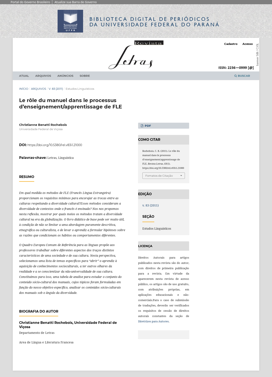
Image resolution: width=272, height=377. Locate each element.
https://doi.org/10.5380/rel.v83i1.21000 (54, 145)
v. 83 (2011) (56, 88)
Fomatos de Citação (159, 175)
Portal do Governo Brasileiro (30, 2)
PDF (147, 125)
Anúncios (65, 75)
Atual (24, 75)
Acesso (247, 44)
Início (23, 88)
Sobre (85, 75)
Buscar (242, 75)
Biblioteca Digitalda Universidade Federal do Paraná (154, 21)
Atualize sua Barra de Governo (75, 2)
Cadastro (231, 44)
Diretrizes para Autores (153, 321)
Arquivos (43, 75)
